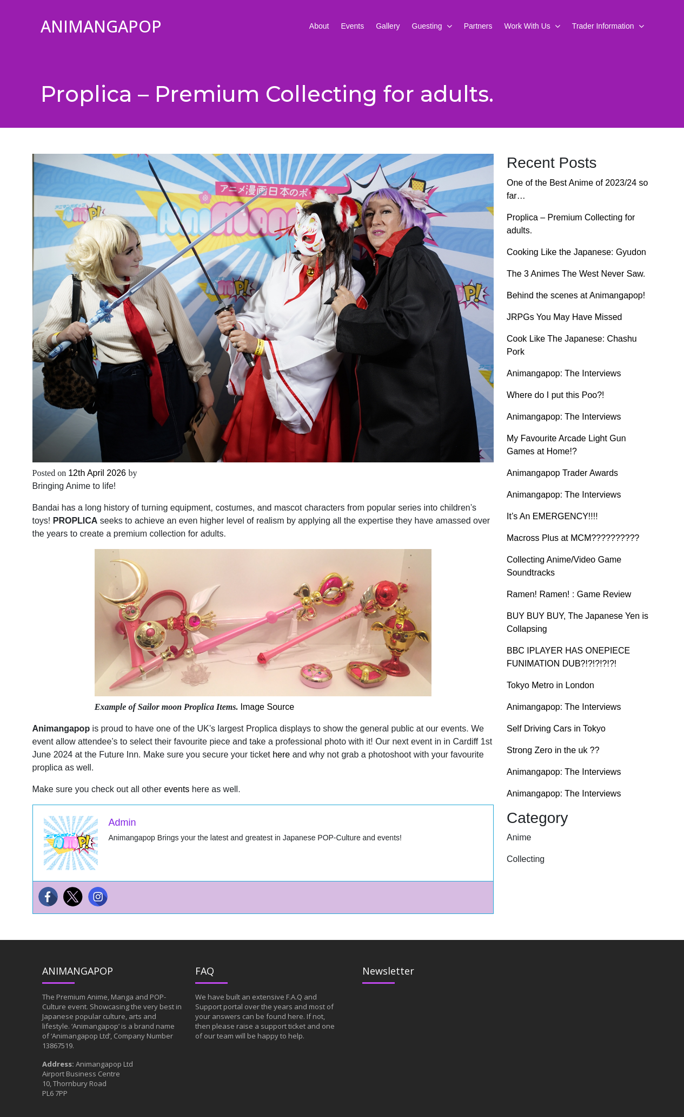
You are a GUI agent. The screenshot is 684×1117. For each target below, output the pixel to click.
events (176, 789)
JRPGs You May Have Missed (564, 317)
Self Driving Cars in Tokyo (556, 728)
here (281, 754)
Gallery (388, 26)
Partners (478, 26)
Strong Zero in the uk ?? (553, 750)
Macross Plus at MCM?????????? (573, 538)
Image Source (268, 706)
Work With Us (527, 26)
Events (352, 26)
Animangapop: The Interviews (564, 373)
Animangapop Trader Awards (562, 473)
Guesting (427, 26)
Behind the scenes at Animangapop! (576, 295)
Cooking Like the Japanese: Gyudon (576, 252)
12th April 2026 (98, 473)
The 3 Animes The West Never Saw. (577, 273)
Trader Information (603, 26)
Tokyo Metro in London (550, 685)
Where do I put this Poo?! (556, 395)
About (319, 26)
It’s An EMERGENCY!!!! (552, 516)
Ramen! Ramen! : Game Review (569, 594)
